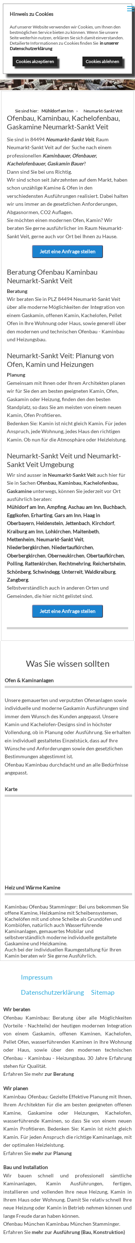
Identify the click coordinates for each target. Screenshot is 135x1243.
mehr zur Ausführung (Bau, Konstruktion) (78, 1232)
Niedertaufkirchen (72, 547)
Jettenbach (77, 523)
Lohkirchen (58, 531)
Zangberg (17, 580)
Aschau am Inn (84, 507)
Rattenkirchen (41, 563)
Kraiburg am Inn (25, 531)
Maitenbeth (86, 531)
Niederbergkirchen (28, 547)
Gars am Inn (67, 515)
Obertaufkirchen (105, 555)
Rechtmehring (74, 563)
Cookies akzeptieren (35, 61)
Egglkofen (18, 515)
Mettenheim (20, 539)
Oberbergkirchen (26, 555)
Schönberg (19, 572)
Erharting (41, 515)
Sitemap (102, 992)
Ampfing (56, 507)
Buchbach (114, 507)
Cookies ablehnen (102, 61)
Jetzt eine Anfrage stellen (67, 251)
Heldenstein (49, 523)
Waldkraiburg (100, 572)
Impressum (37, 977)
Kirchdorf (103, 523)
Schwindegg (46, 572)
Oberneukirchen (66, 555)
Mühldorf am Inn (26, 507)
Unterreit (72, 572)
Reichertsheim (109, 563)
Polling (15, 563)
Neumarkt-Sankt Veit (59, 539)
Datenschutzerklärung (52, 992)
